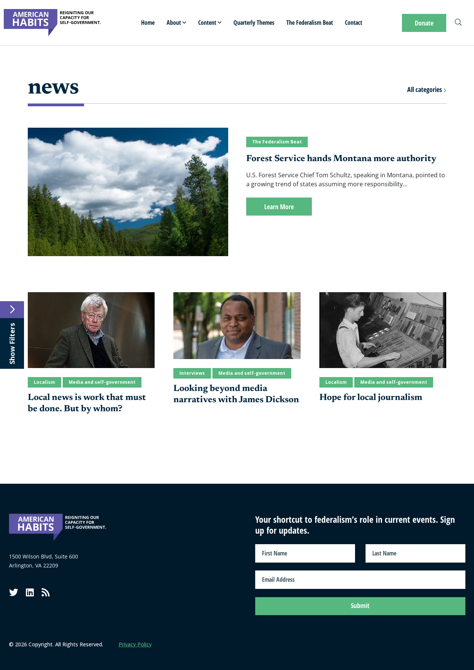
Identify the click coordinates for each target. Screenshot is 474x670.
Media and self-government (102, 382)
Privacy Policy (135, 642)
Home (148, 22)
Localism (44, 382)
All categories (427, 89)
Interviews (192, 373)
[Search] (458, 23)
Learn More (279, 206)
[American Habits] (52, 22)
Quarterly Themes (253, 22)
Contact (353, 22)
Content (209, 22)
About (176, 22)
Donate (424, 22)
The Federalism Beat (309, 22)
